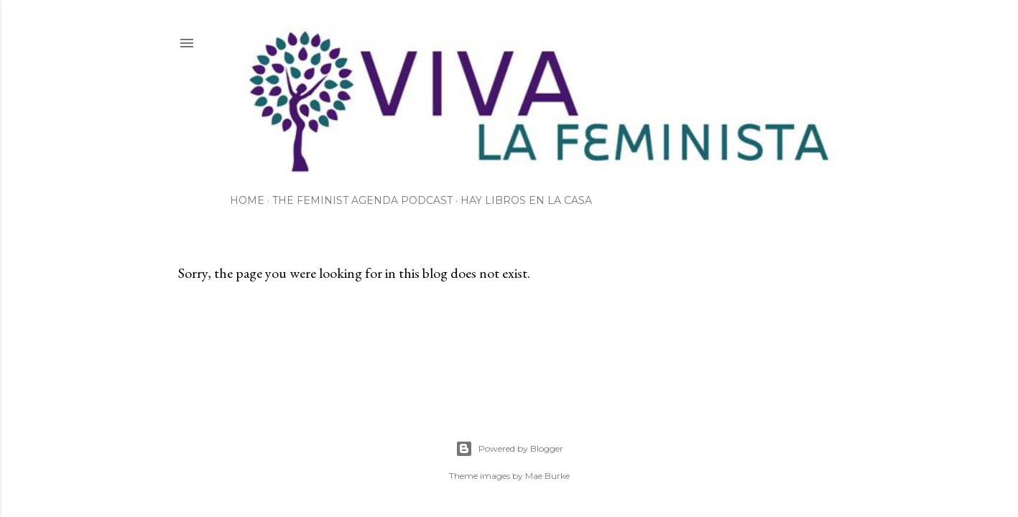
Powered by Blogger (509, 448)
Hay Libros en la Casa (526, 200)
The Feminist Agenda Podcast (362, 200)
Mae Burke (547, 475)
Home (247, 200)
